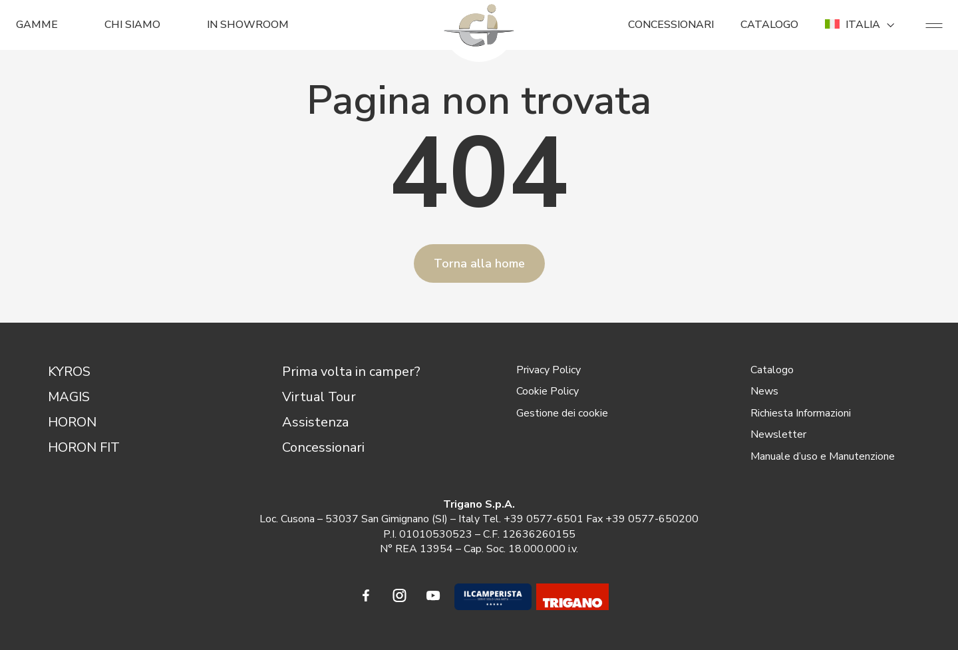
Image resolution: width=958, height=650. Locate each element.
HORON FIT (84, 447)
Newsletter (778, 434)
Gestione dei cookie (562, 413)
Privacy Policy (548, 370)
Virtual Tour (319, 397)
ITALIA (862, 24)
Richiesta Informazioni (800, 413)
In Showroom (248, 24)
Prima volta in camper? (351, 372)
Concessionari (323, 447)
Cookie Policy (547, 391)
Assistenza (315, 422)
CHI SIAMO (132, 24)
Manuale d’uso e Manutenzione (822, 456)
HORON (72, 422)
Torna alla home (479, 263)
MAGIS (69, 397)
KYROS (69, 372)
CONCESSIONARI (671, 24)
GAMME (37, 24)
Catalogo (772, 370)
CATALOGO (769, 24)
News (764, 391)
